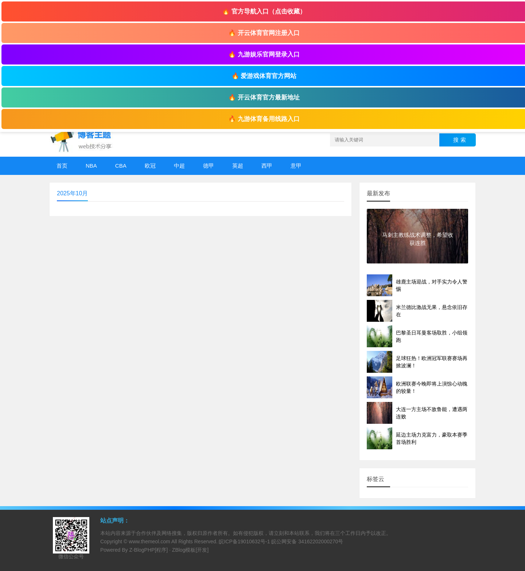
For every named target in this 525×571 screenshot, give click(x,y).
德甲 (208, 166)
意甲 (296, 166)
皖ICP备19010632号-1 (244, 541)
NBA (91, 166)
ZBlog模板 (184, 550)
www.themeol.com (149, 541)
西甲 (266, 166)
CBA (121, 166)
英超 (237, 166)
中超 (179, 166)
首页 (62, 166)
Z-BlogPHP (142, 550)
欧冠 (150, 166)
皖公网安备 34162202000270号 (307, 541)
